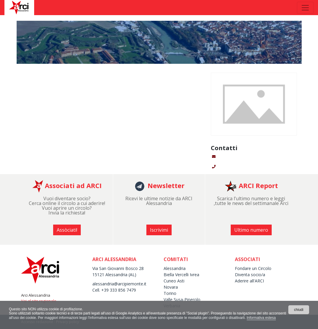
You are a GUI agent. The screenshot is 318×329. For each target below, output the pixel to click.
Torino (170, 293)
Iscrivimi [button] (159, 230)
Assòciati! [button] (67, 230)
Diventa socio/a (250, 274)
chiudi (298, 310)
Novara (171, 287)
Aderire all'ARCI (249, 281)
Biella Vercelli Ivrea (181, 274)
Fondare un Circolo (253, 268)
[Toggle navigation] (305, 8)
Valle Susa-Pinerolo (182, 299)
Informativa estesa (261, 318)
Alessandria (175, 268)
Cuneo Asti (174, 281)
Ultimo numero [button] (251, 230)
